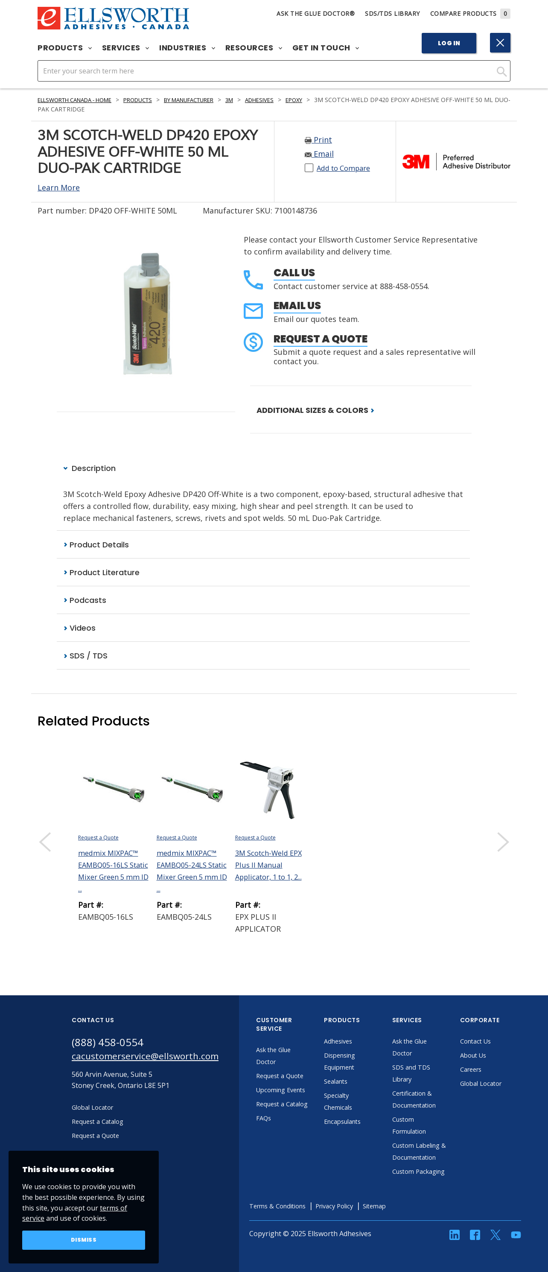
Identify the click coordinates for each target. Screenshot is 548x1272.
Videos (79, 629)
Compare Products (470, 13)
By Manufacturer (210, 100)
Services (125, 48)
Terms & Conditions (298, 1231)
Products (65, 48)
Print (318, 140)
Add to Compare (347, 168)
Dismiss (84, 1239)
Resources (253, 48)
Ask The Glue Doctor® (316, 13)
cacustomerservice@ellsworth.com (154, 1059)
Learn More (59, 187)
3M (255, 100)
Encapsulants (362, 1123)
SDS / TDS (85, 657)
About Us (492, 1056)
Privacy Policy (361, 1231)
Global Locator (501, 1085)
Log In (449, 43)
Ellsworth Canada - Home (81, 100)
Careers (490, 1071)
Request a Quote (320, 339)
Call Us (294, 273)
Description (89, 468)
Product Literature (101, 572)
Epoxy (324, 100)
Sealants (355, 1083)
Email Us (297, 305)
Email (319, 154)
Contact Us (495, 1042)
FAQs (282, 1143)
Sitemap (406, 1231)
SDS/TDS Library (392, 13)
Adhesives (287, 100)
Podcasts (84, 601)
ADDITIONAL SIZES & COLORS (315, 410)
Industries (187, 48)
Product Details (96, 545)
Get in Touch (325, 48)
